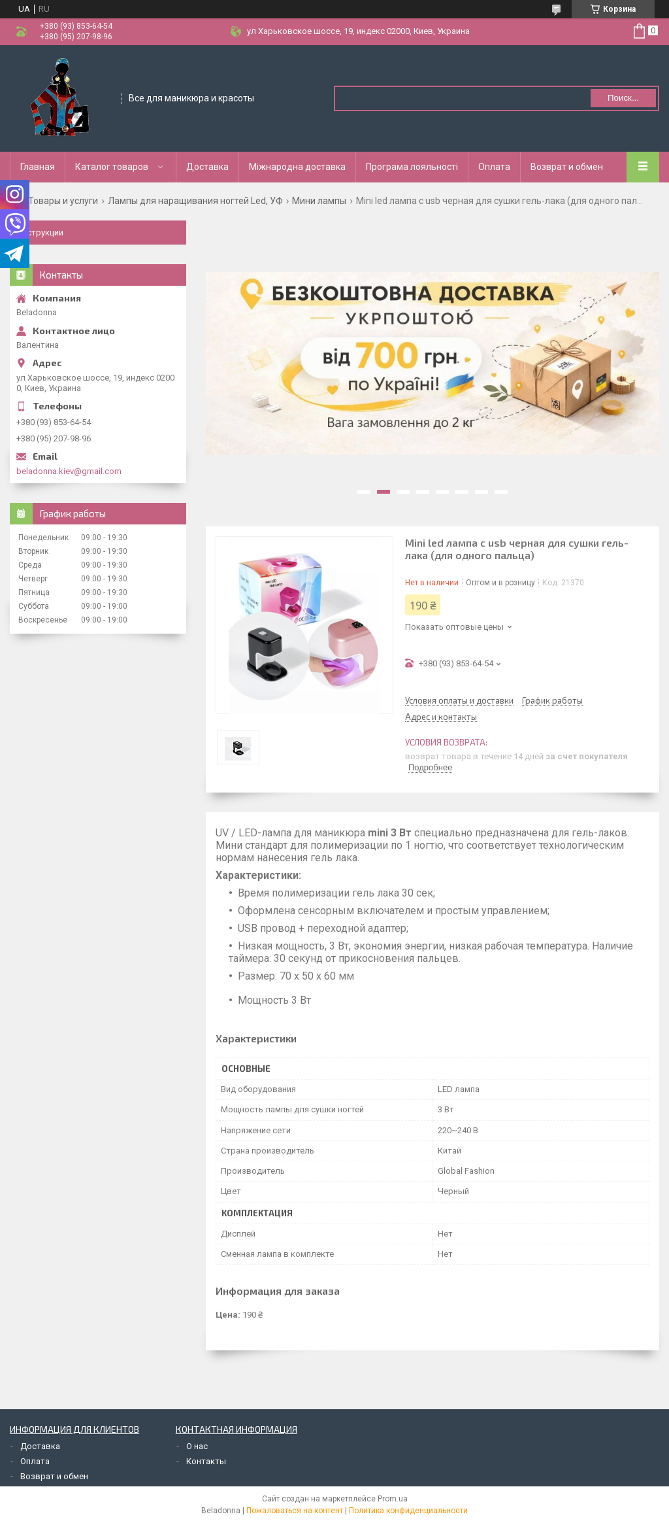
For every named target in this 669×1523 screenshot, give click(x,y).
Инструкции (39, 232)
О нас (197, 1446)
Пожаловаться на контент (294, 1510)
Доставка (207, 167)
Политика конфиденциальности (408, 1510)
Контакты (206, 1461)
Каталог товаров (111, 167)
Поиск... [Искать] (623, 98)
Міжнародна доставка (297, 167)
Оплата (494, 167)
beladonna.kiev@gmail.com (69, 471)
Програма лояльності (412, 167)
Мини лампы (319, 201)
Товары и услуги (63, 201)
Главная (37, 167)
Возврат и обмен (566, 167)
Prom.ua (393, 1498)
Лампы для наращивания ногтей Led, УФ (195, 201)
